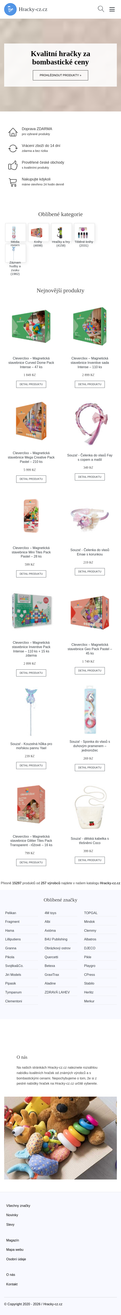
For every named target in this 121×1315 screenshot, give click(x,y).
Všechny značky (18, 1205)
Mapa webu (14, 1249)
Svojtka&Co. (14, 966)
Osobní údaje (16, 1259)
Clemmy (90, 930)
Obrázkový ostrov (57, 948)
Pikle (87, 957)
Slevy (10, 1224)
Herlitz (88, 992)
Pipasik (10, 983)
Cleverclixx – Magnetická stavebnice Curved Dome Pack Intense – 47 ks (31, 363)
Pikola (9, 957)
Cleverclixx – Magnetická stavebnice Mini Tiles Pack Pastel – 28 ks (31, 552)
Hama (9, 930)
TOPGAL (91, 913)
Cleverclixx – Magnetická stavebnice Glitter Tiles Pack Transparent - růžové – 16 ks (31, 841)
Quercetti (51, 957)
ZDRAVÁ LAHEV (57, 992)
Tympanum (13, 992)
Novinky (12, 1215)
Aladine (50, 983)
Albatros (90, 939)
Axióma (50, 930)
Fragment (12, 921)
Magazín (12, 1240)
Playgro (89, 966)
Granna (10, 948)
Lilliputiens (13, 939)
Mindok (89, 921)
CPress (89, 974)
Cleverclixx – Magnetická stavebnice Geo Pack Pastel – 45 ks (90, 649)
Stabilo (89, 983)
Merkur (89, 1001)
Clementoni (13, 1001)
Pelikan (10, 913)
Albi (47, 921)
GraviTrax (52, 974)
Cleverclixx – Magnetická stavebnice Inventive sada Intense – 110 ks (90, 363)
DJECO (89, 948)
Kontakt (11, 1284)
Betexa (50, 966)
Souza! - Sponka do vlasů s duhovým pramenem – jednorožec (90, 746)
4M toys (50, 913)
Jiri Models (13, 974)
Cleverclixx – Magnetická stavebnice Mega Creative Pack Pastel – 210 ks (31, 457)
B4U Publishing (56, 939)
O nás (10, 1274)
